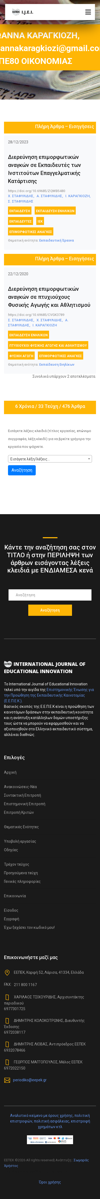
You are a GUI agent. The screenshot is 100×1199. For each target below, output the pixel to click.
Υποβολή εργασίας (20, 841)
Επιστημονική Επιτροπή (24, 804)
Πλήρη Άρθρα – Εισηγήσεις (64, 126)
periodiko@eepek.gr (30, 1080)
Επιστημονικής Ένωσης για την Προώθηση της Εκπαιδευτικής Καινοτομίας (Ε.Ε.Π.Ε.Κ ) (49, 695)
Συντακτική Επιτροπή (22, 795)
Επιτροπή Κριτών (19, 812)
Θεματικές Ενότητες (21, 827)
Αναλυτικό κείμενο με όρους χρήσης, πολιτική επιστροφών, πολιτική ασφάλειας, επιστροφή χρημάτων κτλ (50, 1121)
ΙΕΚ (40, 221)
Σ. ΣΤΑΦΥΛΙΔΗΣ (20, 201)
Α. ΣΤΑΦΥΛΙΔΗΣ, (50, 196)
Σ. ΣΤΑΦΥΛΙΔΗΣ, (21, 320)
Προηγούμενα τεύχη (21, 873)
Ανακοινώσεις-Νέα (20, 787)
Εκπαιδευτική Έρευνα (56, 240)
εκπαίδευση (19, 211)
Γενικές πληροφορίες (22, 881)
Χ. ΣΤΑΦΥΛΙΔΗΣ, (21, 196)
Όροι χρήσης (50, 1182)
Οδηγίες (11, 850)
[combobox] (50, 459)
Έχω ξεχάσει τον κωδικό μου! (29, 927)
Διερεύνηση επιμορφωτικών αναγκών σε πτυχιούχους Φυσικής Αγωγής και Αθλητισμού (49, 297)
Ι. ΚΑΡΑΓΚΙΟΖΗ (45, 325)
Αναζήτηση (21, 470)
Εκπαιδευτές (20, 221)
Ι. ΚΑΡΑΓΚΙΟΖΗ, (77, 196)
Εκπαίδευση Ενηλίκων (55, 211)
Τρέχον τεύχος (16, 864)
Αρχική (10, 772)
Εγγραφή (11, 919)
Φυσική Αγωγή (21, 356)
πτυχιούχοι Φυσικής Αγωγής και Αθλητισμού (48, 346)
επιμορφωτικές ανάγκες (30, 232)
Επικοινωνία (15, 896)
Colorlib (61, 1171)
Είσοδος (11, 910)
